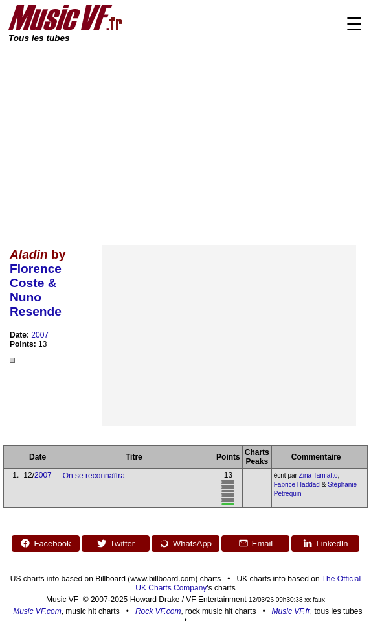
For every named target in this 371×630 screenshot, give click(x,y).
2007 (40, 335)
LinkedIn (325, 543)
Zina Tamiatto (318, 475)
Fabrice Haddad (297, 484)
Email (255, 543)
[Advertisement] (185, 141)
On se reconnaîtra (94, 475)
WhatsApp (185, 543)
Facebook (45, 543)
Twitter (115, 543)
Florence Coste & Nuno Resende (36, 290)
